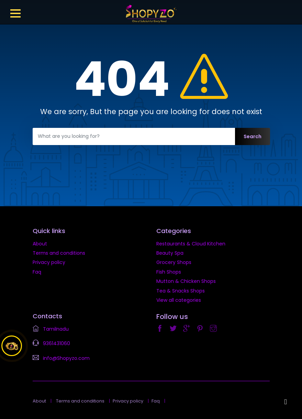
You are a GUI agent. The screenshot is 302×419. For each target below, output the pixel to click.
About (40, 243)
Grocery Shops (173, 262)
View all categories (178, 300)
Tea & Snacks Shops (180, 290)
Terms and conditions (59, 253)
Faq (37, 271)
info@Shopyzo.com (66, 358)
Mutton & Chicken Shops (186, 281)
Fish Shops (168, 271)
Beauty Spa (169, 253)
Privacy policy (49, 262)
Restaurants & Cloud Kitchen (190, 243)
